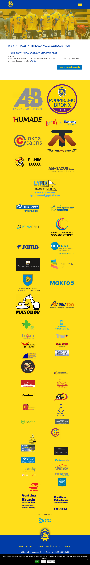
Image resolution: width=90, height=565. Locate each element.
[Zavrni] (87, 560)
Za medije (66, 546)
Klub (21, 546)
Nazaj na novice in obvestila (69, 67)
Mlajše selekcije (53, 546)
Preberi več (51, 561)
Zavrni (43, 561)
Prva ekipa (39, 546)
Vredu (37, 561)
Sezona (29, 546)
